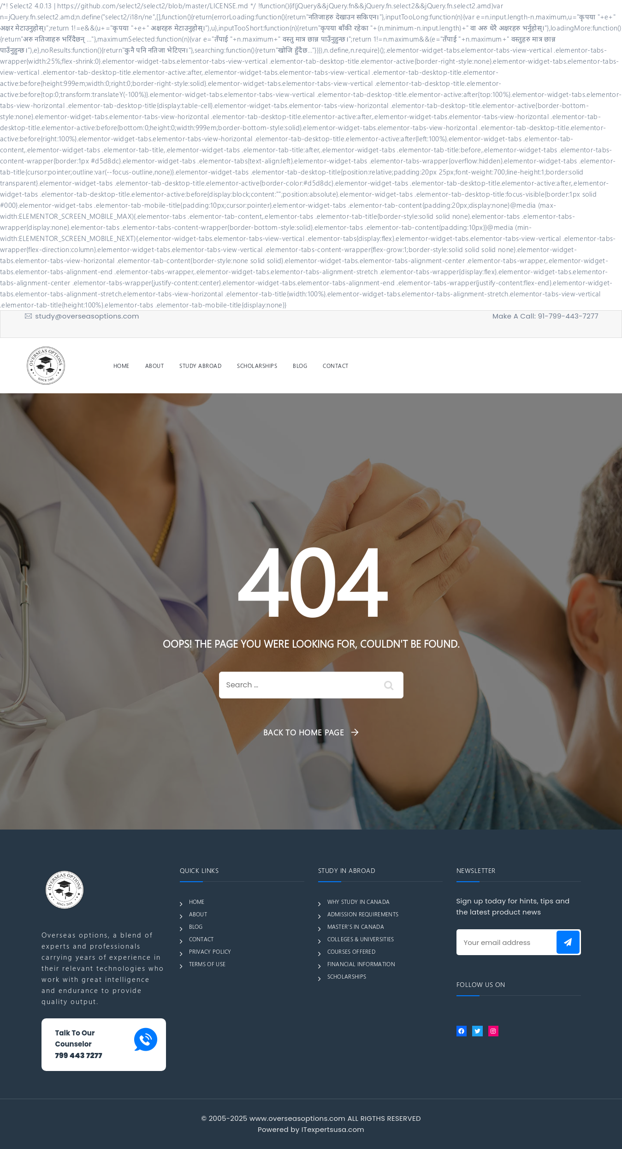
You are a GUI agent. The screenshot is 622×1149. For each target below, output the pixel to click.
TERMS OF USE (207, 964)
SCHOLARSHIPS (257, 365)
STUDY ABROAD (200, 365)
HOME (121, 365)
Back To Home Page (303, 732)
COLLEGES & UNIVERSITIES (360, 939)
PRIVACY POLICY (210, 951)
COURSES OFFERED (351, 951)
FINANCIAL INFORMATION (361, 964)
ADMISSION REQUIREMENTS (363, 914)
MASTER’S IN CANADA (355, 926)
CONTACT (336, 365)
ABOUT (154, 365)
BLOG (300, 365)
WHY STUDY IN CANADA (358, 901)
